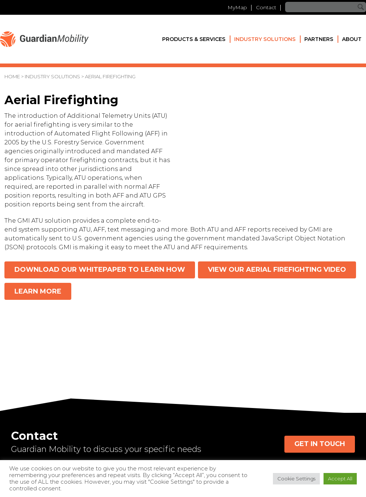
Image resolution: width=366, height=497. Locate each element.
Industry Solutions (264, 39)
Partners (318, 39)
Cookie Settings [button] (296, 478)
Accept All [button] (340, 478)
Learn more (37, 291)
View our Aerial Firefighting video (277, 269)
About (352, 39)
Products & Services (193, 39)
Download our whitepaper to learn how (99, 269)
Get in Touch (319, 444)
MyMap (237, 7)
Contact (266, 7)
